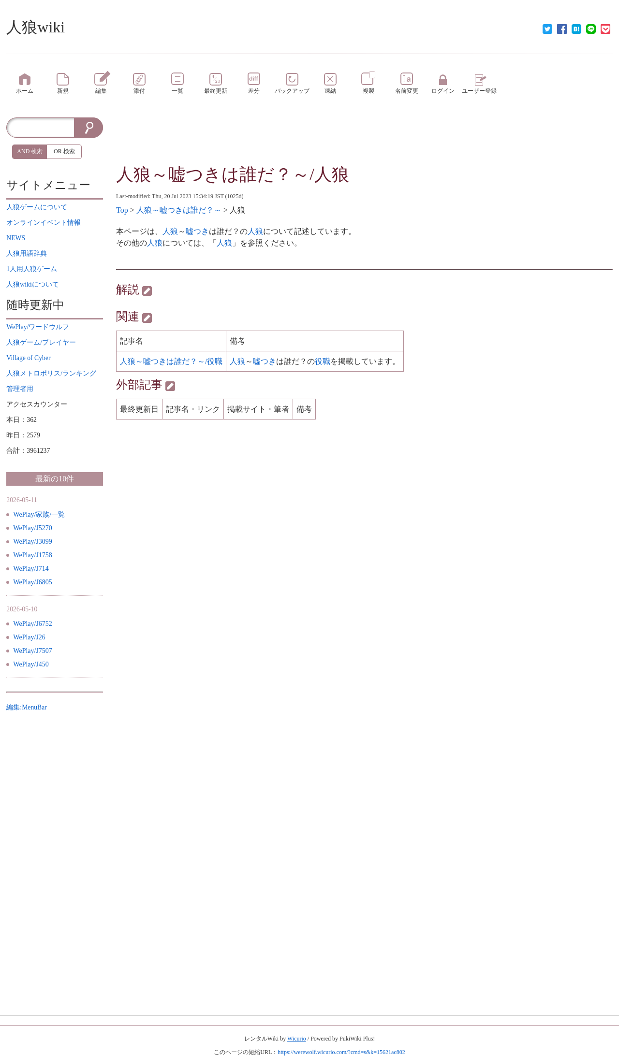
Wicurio (296, 1038)
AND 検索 (30, 151)
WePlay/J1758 (32, 555)
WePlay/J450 (31, 664)
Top (122, 210)
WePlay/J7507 (32, 650)
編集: (26, 707)
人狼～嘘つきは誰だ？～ (178, 210)
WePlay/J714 (31, 568)
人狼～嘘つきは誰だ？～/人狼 (232, 174)
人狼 (170, 231)
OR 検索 (64, 151)
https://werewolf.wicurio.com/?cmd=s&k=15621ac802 (341, 1052)
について (36, 207)
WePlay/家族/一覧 (39, 514)
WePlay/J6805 (32, 582)
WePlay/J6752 (32, 623)
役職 (322, 361)
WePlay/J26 (29, 637)
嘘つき (197, 231)
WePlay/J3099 (32, 541)
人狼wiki (35, 27)
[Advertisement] (364, 139)
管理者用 (19, 388)
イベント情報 (43, 222)
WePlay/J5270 (32, 528)
